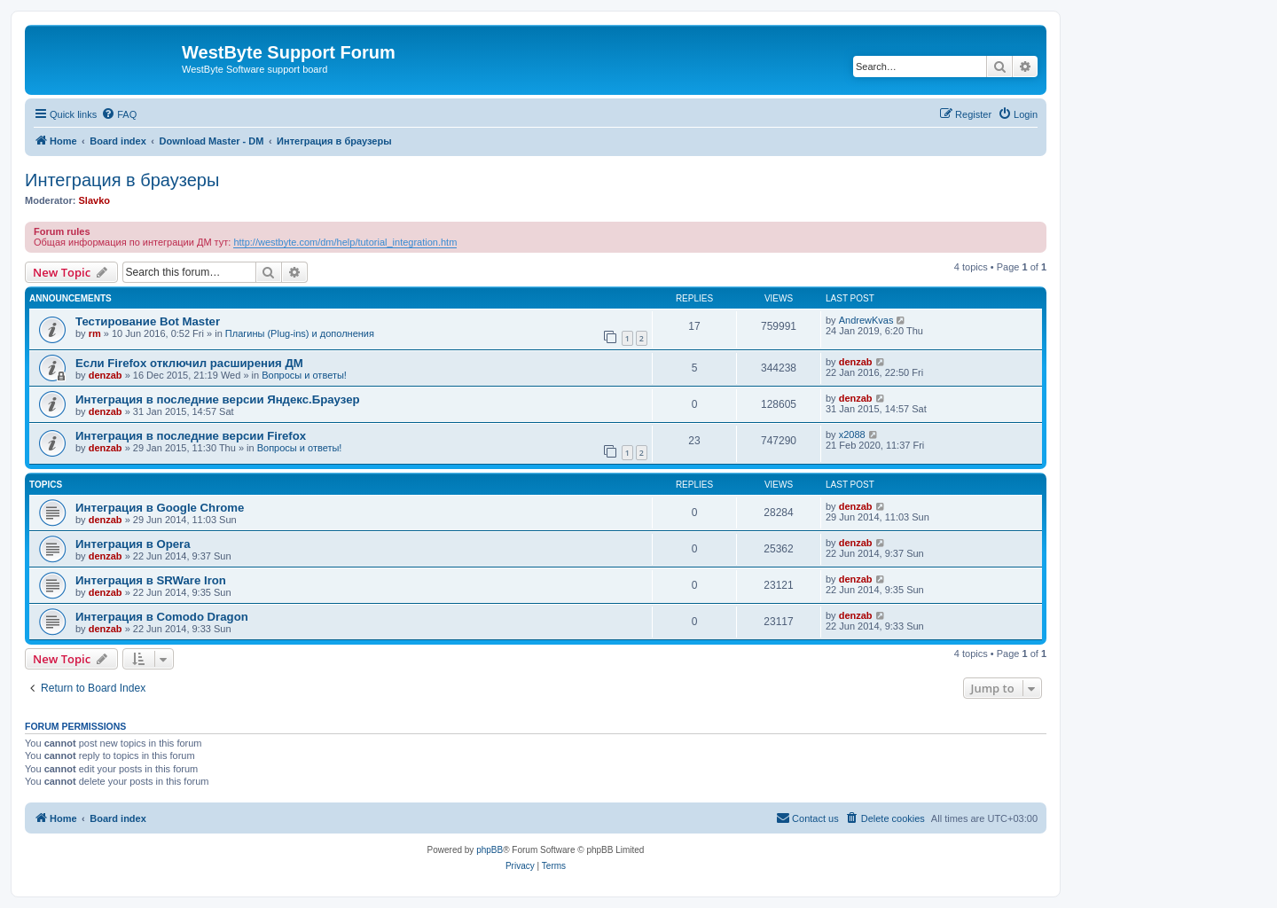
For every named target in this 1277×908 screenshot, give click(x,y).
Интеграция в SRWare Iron (150, 580)
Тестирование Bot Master (147, 321)
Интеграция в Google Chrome (159, 507)
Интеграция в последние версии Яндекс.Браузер (217, 399)
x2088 (852, 434)
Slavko (94, 200)
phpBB (489, 850)
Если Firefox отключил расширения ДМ (189, 363)
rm (95, 333)
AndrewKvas (866, 320)
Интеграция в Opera (133, 544)
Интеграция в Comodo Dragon (161, 616)
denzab (105, 375)
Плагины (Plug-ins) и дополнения (299, 333)
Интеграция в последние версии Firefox (190, 435)
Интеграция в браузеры (122, 180)
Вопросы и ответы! (304, 375)
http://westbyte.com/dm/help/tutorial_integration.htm (345, 242)
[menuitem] (119, 114)
